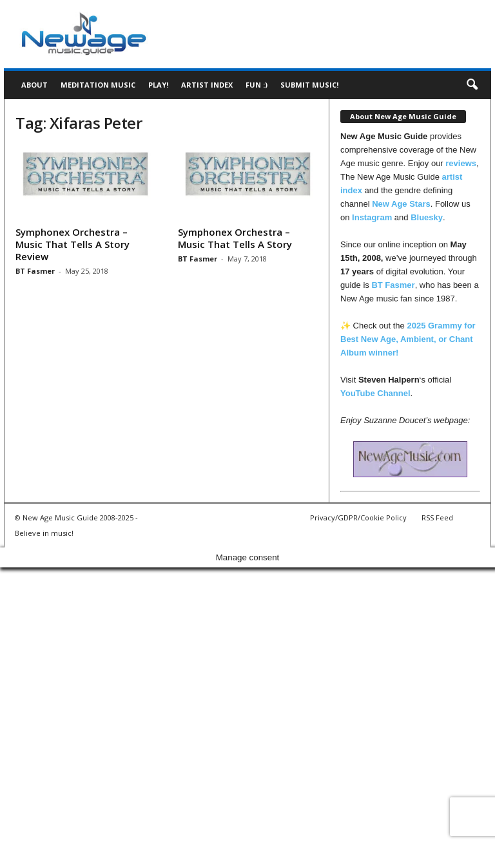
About (34, 85)
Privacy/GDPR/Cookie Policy (358, 517)
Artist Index (207, 85)
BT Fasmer (35, 271)
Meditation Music (98, 85)
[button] (472, 85)
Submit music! (309, 85)
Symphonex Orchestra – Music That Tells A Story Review (72, 244)
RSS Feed (437, 517)
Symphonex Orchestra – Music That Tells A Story (235, 238)
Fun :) (256, 85)
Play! (158, 85)
